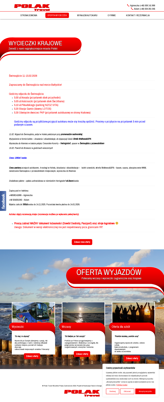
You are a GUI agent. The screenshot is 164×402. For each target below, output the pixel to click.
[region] (130, 380)
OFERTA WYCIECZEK (57, 15)
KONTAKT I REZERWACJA (138, 15)
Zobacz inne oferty (82, 242)
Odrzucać (127, 391)
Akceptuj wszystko (145, 391)
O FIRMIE (112, 15)
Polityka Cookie (121, 385)
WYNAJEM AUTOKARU (87, 15)
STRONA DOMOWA (28, 15)
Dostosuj (113, 391)
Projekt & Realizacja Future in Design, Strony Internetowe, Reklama (99, 386)
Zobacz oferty (32, 356)
